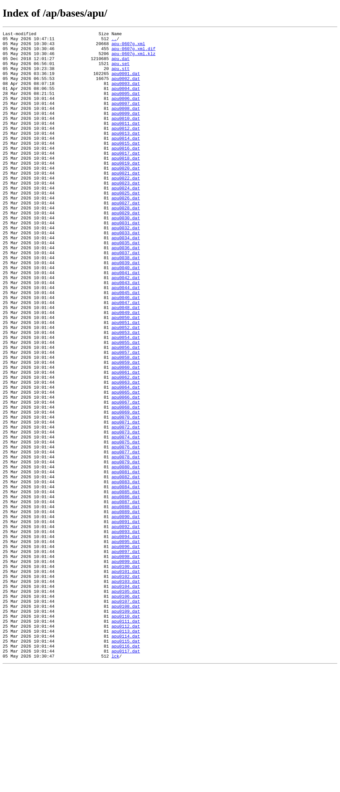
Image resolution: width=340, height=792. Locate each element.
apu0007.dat (126, 118)
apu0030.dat (126, 256)
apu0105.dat (126, 704)
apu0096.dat (126, 650)
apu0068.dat (126, 483)
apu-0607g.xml (128, 46)
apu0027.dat (126, 238)
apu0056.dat (126, 411)
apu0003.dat (126, 94)
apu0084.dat (126, 578)
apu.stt (121, 76)
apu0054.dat (126, 399)
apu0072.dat (126, 507)
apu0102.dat (126, 686)
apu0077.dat (126, 536)
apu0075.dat (126, 524)
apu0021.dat (126, 202)
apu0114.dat (126, 757)
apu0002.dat (126, 88)
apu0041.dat (126, 321)
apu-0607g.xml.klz (134, 58)
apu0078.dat (126, 542)
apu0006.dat (126, 112)
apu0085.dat (126, 584)
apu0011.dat (126, 142)
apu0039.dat (126, 309)
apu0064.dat (126, 459)
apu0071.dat (126, 501)
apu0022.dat (126, 208)
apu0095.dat (126, 644)
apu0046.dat (126, 351)
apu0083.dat (126, 572)
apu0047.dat (126, 357)
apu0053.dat (126, 393)
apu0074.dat (126, 518)
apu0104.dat (126, 698)
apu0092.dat (126, 626)
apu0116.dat (126, 769)
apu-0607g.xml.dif (134, 52)
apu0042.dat (126, 327)
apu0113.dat (126, 751)
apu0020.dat (126, 196)
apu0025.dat (126, 226)
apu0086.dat (126, 590)
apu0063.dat (126, 453)
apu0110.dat (126, 734)
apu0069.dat (126, 489)
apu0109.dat (126, 728)
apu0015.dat (126, 166)
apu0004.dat (126, 100)
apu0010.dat (126, 136)
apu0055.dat (126, 405)
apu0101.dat (126, 680)
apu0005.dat (126, 106)
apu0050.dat (126, 375)
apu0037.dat (126, 297)
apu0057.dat (126, 417)
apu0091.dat (126, 620)
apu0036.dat (126, 291)
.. (114, 40)
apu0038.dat (126, 303)
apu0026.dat (126, 232)
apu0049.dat (126, 369)
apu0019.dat (126, 190)
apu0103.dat (126, 692)
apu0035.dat (126, 285)
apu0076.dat (126, 530)
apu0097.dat (126, 656)
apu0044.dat (126, 339)
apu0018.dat (126, 184)
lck (115, 781)
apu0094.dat (126, 638)
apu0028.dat (126, 244)
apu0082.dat (126, 566)
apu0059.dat (126, 429)
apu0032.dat (126, 268)
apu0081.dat (126, 560)
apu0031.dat (126, 262)
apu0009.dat (126, 130)
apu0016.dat (126, 172)
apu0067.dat (126, 477)
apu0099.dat (126, 668)
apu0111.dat (126, 740)
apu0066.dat (126, 471)
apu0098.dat (126, 662)
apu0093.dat (126, 632)
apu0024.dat (126, 220)
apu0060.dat (126, 435)
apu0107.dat (126, 716)
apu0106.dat (126, 710)
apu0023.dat (126, 214)
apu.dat (121, 64)
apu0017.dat (126, 178)
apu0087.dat (126, 596)
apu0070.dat (126, 495)
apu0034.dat (126, 279)
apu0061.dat (126, 441)
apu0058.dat (126, 423)
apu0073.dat (126, 512)
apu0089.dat (126, 608)
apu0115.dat (126, 763)
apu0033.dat (126, 274)
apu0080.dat (126, 554)
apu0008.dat (126, 124)
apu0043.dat (126, 333)
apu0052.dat (126, 387)
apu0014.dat (126, 160)
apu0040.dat (126, 315)
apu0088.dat (126, 602)
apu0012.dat (126, 148)
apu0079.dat (126, 548)
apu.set (121, 70)
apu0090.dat (126, 614)
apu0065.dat (126, 465)
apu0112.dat (126, 746)
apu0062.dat (126, 447)
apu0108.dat (126, 722)
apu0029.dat (126, 250)
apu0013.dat (126, 154)
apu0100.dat (126, 674)
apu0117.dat (126, 775)
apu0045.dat (126, 345)
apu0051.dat (126, 381)
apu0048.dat (126, 363)
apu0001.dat (126, 82)
